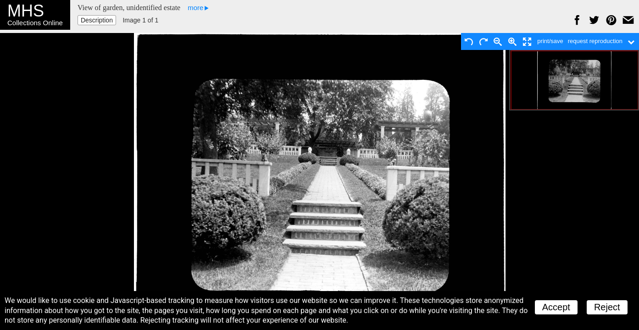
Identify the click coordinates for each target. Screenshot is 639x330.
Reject (607, 307)
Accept (556, 307)
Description (97, 20)
